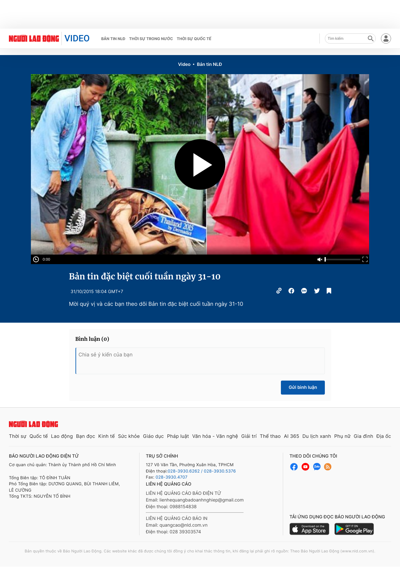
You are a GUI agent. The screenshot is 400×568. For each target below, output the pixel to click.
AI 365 (291, 436)
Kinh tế (106, 436)
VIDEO (76, 38)
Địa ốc (383, 436)
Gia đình (363, 436)
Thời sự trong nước (151, 38)
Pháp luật (178, 436)
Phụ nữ (342, 436)
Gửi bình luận (303, 387)
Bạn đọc (85, 436)
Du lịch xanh (317, 436)
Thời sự (17, 436)
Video (184, 64)
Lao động (62, 436)
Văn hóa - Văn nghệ (215, 436)
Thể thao (270, 436)
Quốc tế (38, 436)
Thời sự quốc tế (194, 38)
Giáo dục (153, 436)
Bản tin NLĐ (113, 38)
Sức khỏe (129, 436)
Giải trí (249, 436)
